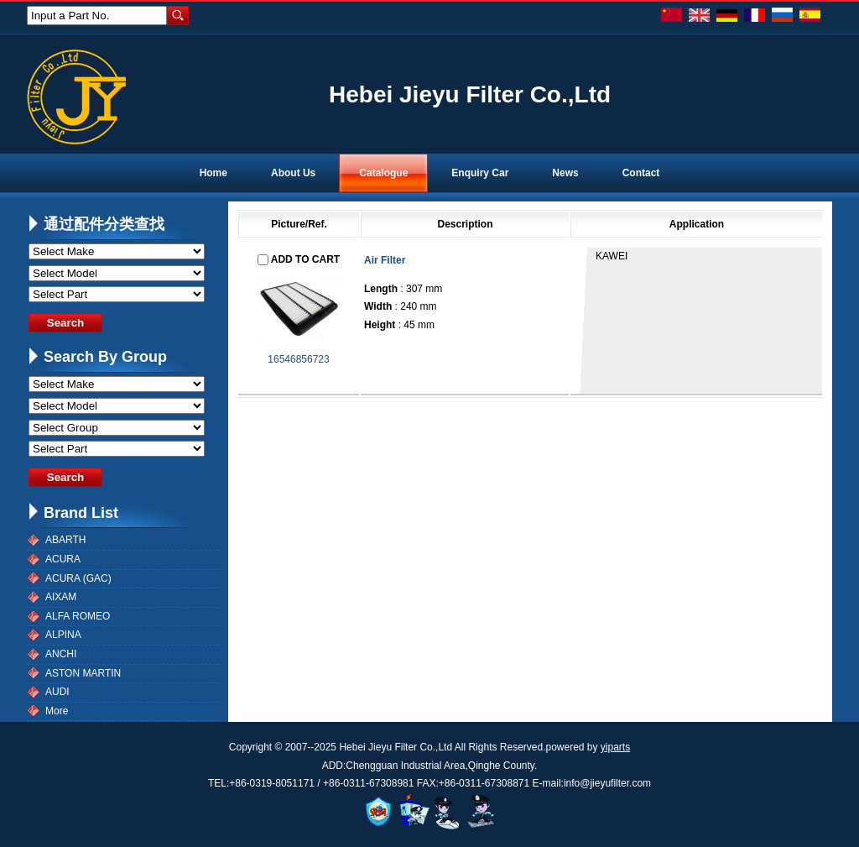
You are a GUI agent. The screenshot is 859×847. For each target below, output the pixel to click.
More (56, 711)
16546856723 (298, 359)
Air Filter (384, 260)
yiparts (615, 747)
